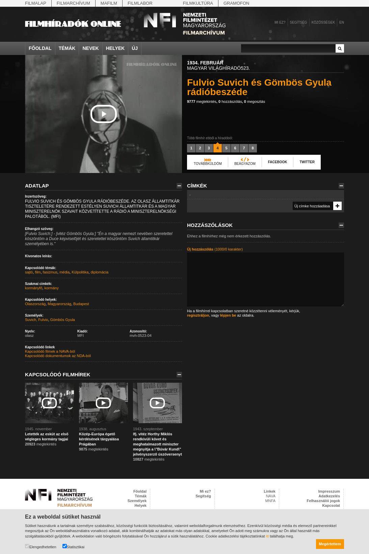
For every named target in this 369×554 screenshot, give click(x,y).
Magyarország (59, 304)
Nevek (90, 48)
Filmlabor (140, 3)
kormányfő (33, 288)
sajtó (29, 272)
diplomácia (100, 272)
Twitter (306, 162)
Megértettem (330, 544)
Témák (67, 48)
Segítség (298, 22)
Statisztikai (73, 546)
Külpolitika (80, 272)
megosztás (254, 101)
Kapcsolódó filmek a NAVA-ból (50, 351)
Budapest (81, 304)
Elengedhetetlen (40, 546)
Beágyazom (245, 164)
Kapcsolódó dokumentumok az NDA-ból (58, 356)
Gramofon (236, 3)
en (341, 22)
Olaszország (35, 304)
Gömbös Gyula (62, 320)
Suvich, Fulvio (36, 320)
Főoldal (40, 48)
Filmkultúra (198, 3)
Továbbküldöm (208, 164)
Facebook (277, 162)
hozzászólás (230, 101)
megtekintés (201, 101)
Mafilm (109, 3)
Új (135, 48)
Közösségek (323, 22)
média (64, 272)
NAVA (270, 496)
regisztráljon (198, 315)
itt (267, 536)
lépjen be (228, 315)
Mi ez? (279, 22)
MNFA (270, 501)
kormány (51, 288)
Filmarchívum (73, 3)
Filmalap (35, 3)
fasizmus (50, 272)
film (38, 272)
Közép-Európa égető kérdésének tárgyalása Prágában (99, 439)
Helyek (115, 48)
